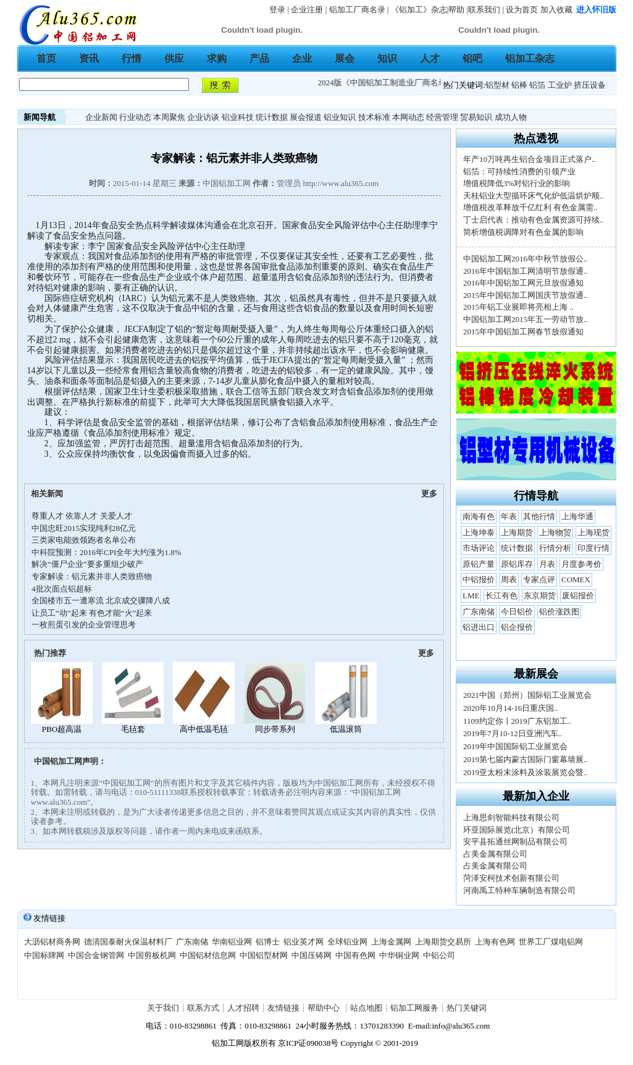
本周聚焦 (169, 117)
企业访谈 (203, 117)
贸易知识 (476, 117)
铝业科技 (238, 117)
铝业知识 (340, 117)
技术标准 (374, 117)
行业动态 (135, 117)
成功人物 (511, 117)
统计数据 (272, 117)
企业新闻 (101, 117)
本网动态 (408, 117)
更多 (429, 493)
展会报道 (306, 117)
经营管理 (442, 117)
